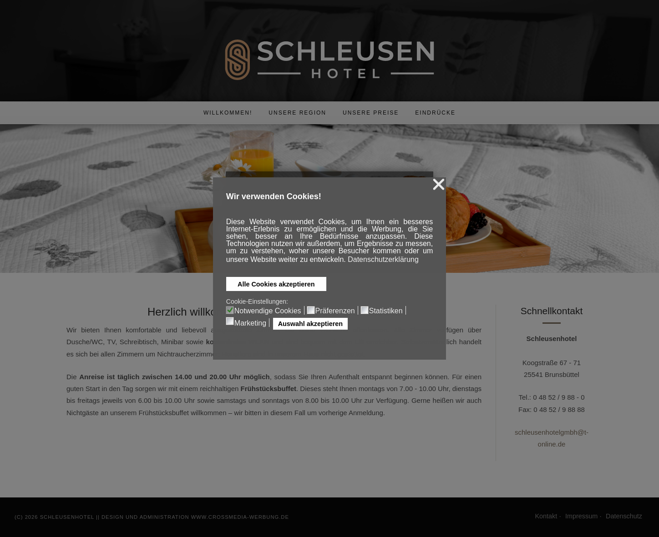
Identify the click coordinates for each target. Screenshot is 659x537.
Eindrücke (435, 113)
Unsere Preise (371, 113)
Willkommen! (227, 113)
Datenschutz (624, 516)
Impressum (581, 516)
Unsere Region (297, 113)
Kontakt (546, 516)
